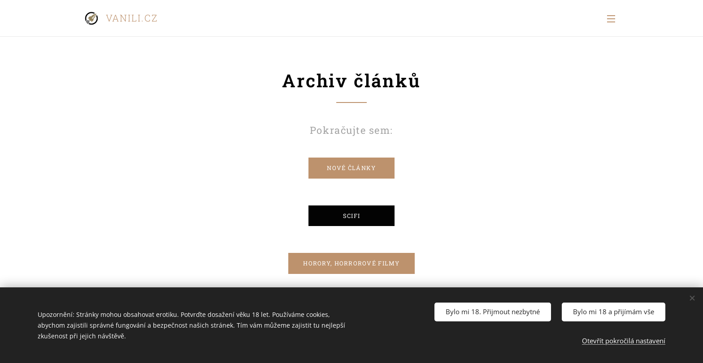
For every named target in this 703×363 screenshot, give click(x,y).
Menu (611, 18)
